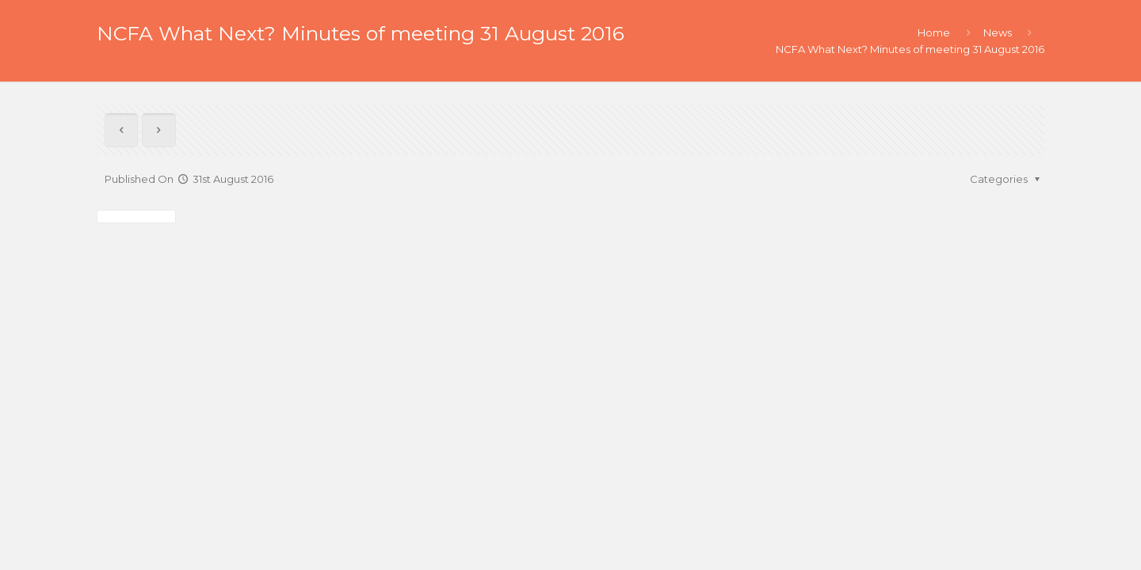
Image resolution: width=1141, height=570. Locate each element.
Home (934, 32)
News (997, 32)
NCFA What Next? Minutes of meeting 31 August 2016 (910, 49)
